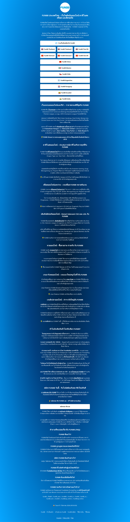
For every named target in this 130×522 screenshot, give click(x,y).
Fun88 (43, 512)
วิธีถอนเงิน (88, 512)
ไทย (72, 518)
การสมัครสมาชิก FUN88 (48, 392)
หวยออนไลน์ (54, 250)
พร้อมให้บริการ (78, 378)
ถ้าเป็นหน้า (50, 512)
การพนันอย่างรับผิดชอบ (65, 411)
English (59, 518)
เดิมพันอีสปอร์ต (59, 221)
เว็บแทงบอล (51, 110)
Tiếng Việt (66, 518)
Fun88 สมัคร (72, 512)
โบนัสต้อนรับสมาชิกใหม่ (54, 471)
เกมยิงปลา (44, 304)
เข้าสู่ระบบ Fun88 (60, 512)
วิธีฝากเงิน (80, 512)
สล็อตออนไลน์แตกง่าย (57, 189)
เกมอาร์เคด (69, 279)
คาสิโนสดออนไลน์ (52, 152)
